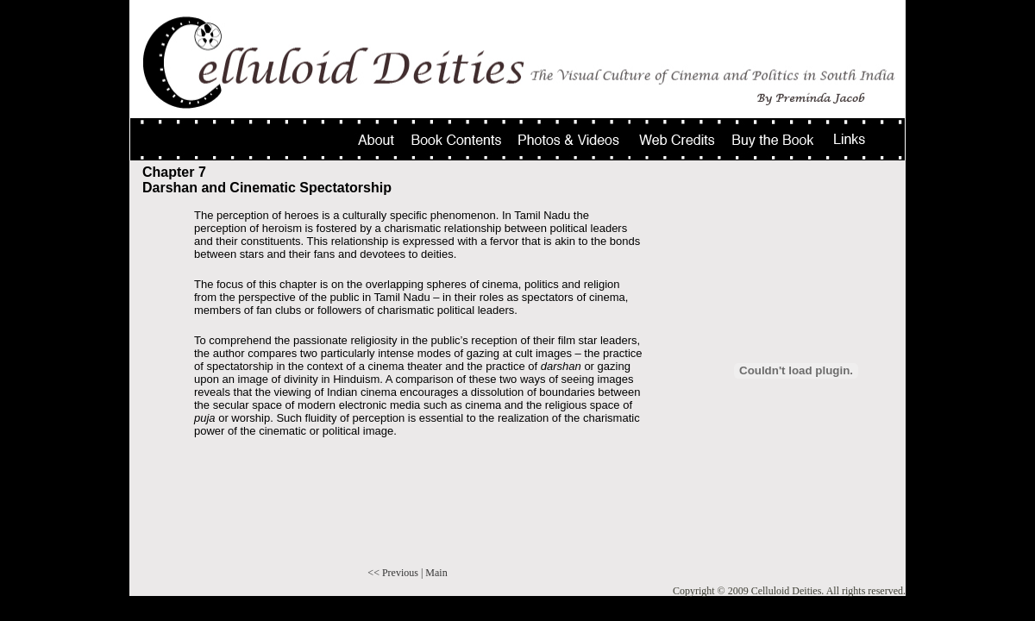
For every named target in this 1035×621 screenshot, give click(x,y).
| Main (434, 573)
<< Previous (392, 573)
